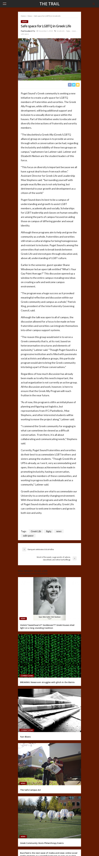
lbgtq (68, 31)
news (74, 31)
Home (23, 16)
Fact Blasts (25, 736)
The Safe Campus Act (30, 790)
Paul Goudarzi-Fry (28, 31)
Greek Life (60, 31)
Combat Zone (27, 676)
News (24, 21)
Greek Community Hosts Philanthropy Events (42, 843)
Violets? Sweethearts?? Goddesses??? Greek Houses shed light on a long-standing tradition (47, 626)
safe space (25, 34)
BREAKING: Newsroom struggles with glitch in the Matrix (47, 682)
